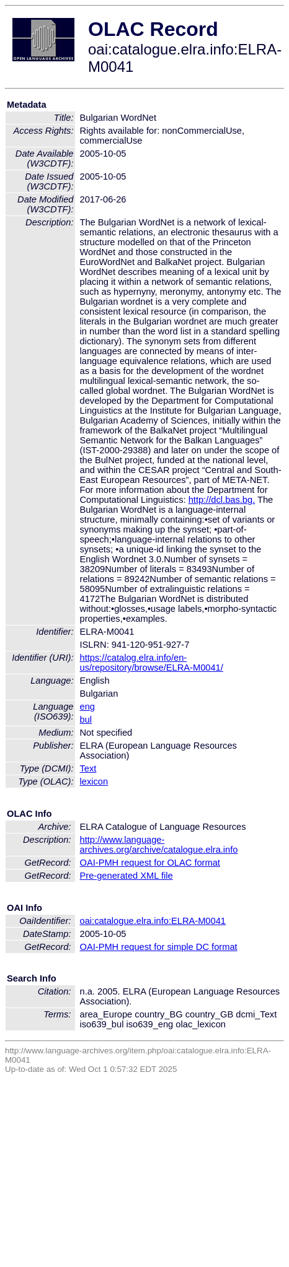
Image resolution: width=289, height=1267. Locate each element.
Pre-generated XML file (126, 876)
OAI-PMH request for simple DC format (159, 947)
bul (86, 720)
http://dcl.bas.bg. (222, 500)
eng (87, 707)
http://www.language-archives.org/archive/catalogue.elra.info (159, 845)
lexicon (94, 781)
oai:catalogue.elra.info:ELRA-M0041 (153, 921)
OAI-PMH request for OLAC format (150, 863)
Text (88, 768)
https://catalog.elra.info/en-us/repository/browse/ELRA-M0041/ (151, 663)
